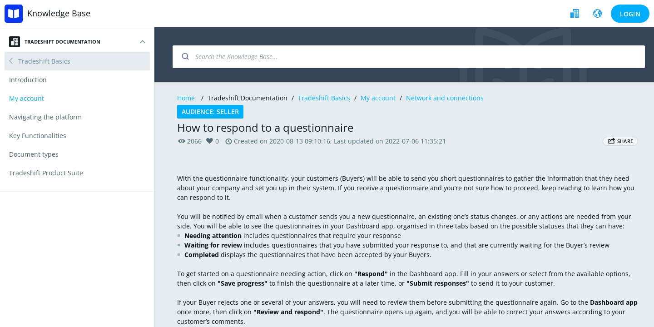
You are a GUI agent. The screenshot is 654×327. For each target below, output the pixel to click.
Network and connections (445, 98)
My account (378, 98)
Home (186, 98)
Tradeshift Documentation (54, 41)
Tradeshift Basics (324, 98)
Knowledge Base (58, 13)
